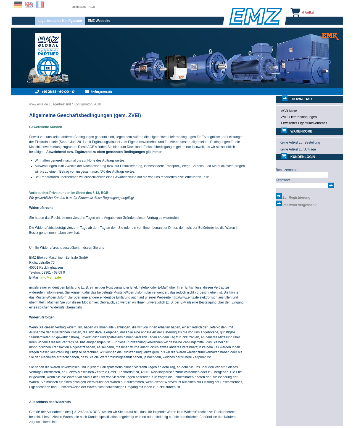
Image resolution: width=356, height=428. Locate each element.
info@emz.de (50, 277)
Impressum (79, 6)
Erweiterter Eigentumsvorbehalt (304, 123)
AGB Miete (289, 111)
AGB (91, 6)
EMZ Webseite (99, 21)
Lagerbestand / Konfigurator (60, 21)
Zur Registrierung (296, 197)
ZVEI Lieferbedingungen (299, 117)
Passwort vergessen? (300, 205)
